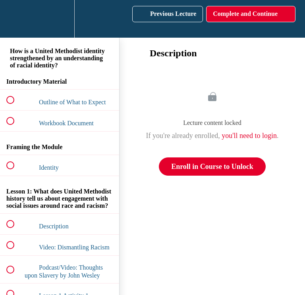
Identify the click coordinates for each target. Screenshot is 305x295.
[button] (14, 19)
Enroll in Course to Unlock (212, 166)
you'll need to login (249, 136)
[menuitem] (59, 19)
